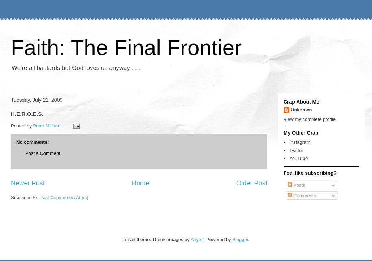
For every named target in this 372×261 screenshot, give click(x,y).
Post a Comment (42, 153)
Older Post (251, 183)
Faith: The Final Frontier (126, 47)
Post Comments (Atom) (64, 197)
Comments (302, 195)
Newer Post (28, 183)
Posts (296, 185)
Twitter (296, 150)
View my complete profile (310, 119)
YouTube (298, 158)
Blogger (240, 239)
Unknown (301, 110)
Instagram (299, 142)
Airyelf (197, 239)
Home (141, 183)
